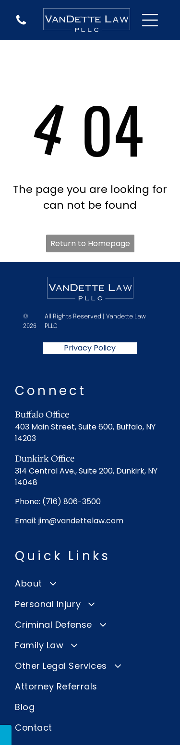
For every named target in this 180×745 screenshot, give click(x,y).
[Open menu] (150, 20)
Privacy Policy (90, 347)
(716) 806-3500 (71, 501)
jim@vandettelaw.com (80, 520)
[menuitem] (90, 583)
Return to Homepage (90, 243)
